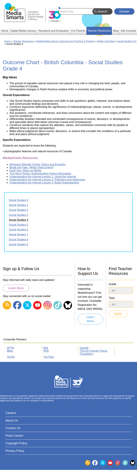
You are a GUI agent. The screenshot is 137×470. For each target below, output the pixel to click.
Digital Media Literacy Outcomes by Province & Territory (65, 41)
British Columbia (105, 41)
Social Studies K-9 (126, 41)
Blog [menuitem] (115, 30)
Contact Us (12, 428)
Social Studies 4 (18, 219)
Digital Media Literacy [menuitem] (23, 30)
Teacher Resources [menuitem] (99, 30)
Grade (112, 284)
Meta (10, 350)
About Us (11, 420)
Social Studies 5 (18, 224)
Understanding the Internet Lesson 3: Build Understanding (44, 182)
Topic (112, 298)
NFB (46, 350)
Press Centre (14, 435)
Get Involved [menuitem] (128, 30)
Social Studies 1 (18, 205)
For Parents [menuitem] (78, 30)
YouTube (48, 356)
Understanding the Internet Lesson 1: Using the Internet (42, 176)
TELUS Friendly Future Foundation (94, 352)
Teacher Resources (23, 41)
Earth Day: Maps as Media (25, 170)
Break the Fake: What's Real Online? (31, 167)
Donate (124, 11)
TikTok (11, 356)
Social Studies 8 (18, 239)
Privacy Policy (14, 450)
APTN (10, 347)
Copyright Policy (16, 443)
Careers (10, 413)
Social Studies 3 (18, 215)
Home (7, 41)
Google (84, 347)
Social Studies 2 (18, 209)
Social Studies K (19, 200)
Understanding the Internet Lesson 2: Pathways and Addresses (47, 179)
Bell (45, 347)
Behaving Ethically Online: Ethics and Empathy (37, 164)
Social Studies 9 (18, 244)
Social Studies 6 (18, 229)
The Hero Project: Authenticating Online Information (40, 173)
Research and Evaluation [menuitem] (54, 30)
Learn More (16, 288)
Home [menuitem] (4, 30)
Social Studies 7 (18, 234)
